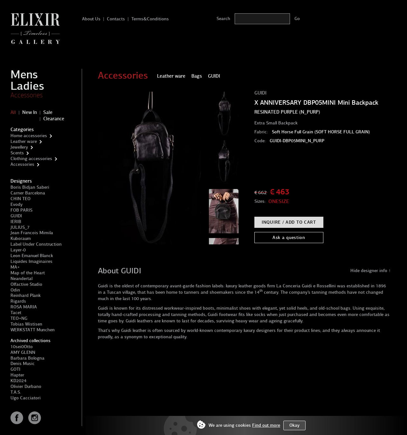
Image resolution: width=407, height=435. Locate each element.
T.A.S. (15, 392)
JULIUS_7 (20, 227)
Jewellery (19, 147)
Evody (16, 204)
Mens (24, 74)
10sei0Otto (21, 346)
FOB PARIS (21, 210)
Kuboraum (20, 238)
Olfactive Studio (26, 284)
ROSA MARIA (23, 307)
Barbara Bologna (27, 358)
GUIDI (16, 216)
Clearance (53, 119)
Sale (47, 112)
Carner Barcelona (27, 193)
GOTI (15, 369)
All (13, 112)
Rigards (18, 301)
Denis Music (22, 363)
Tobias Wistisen (26, 324)
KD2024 (18, 380)
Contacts (116, 19)
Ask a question (288, 237)
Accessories (26, 95)
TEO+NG (18, 318)
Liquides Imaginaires (31, 261)
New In (29, 112)
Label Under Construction (36, 244)
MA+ (15, 267)
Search (223, 18)
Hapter (17, 375)
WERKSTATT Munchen (32, 330)
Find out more (266, 425)
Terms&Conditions (150, 19)
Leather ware (23, 141)
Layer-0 (18, 250)
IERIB (15, 221)
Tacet (15, 312)
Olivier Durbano (25, 386)
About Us (91, 19)
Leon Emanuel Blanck (31, 255)
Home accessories (28, 135)
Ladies (27, 86)
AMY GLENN (22, 352)
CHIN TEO (20, 198)
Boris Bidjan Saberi (29, 187)
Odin (15, 290)
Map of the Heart (27, 273)
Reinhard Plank (25, 295)
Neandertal (21, 278)
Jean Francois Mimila (31, 232)
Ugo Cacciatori (25, 398)
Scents (17, 153)
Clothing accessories (31, 158)
